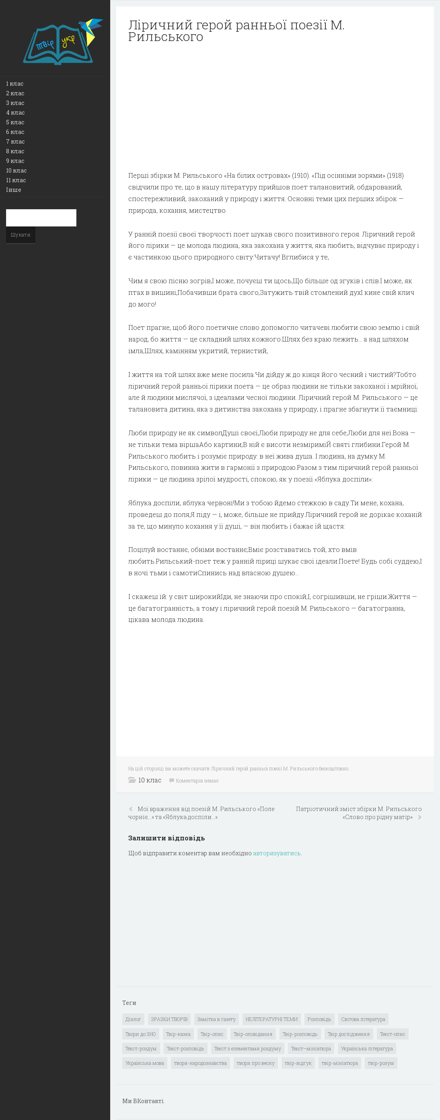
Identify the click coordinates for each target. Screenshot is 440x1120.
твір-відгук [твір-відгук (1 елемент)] (298, 1063)
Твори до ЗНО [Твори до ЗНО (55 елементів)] (140, 1034)
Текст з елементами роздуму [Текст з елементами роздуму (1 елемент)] (247, 1048)
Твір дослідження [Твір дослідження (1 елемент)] (349, 1034)
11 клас (16, 180)
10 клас (16, 170)
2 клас (15, 93)
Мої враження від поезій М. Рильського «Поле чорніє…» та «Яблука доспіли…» (201, 813)
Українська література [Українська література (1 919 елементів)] (367, 1048)
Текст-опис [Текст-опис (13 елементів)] (392, 1034)
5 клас (15, 122)
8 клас (15, 151)
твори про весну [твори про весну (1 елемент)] (256, 1063)
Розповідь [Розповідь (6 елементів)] (319, 1019)
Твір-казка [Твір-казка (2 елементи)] (178, 1034)
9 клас (15, 161)
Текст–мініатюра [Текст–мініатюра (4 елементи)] (311, 1048)
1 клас (14, 83)
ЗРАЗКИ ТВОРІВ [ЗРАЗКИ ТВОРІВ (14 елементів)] (169, 1019)
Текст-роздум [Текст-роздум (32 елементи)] (141, 1048)
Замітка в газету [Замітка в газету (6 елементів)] (216, 1019)
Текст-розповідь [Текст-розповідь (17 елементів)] (185, 1048)
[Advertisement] (275, 107)
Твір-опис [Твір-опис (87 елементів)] (212, 1034)
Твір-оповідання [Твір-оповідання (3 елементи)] (253, 1034)
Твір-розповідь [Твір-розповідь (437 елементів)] (300, 1034)
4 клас (15, 112)
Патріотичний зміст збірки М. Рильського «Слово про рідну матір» (359, 813)
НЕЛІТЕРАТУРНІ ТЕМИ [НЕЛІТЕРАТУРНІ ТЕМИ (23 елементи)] (272, 1019)
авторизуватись (277, 853)
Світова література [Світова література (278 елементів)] (363, 1019)
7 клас (15, 141)
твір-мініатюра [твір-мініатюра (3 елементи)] (340, 1063)
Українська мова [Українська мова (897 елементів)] (144, 1063)
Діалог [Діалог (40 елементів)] (133, 1019)
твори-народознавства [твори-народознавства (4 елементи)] (200, 1063)
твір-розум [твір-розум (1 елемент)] (381, 1063)
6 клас (15, 132)
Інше (13, 190)
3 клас (15, 103)
